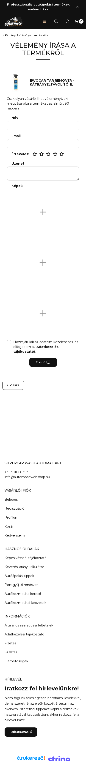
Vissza (13, 385)
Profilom (12, 517)
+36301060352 (16, 472)
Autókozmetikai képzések (25, 603)
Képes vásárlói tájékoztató (26, 558)
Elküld (43, 362)
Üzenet (17, 164)
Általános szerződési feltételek (29, 625)
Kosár (9, 526)
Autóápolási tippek (19, 576)
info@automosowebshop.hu (27, 477)
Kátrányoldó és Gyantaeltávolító (26, 35)
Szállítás (11, 652)
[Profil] (67, 21)
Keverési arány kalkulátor (24, 567)
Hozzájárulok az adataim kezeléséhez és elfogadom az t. (45, 347)
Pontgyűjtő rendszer (21, 585)
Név (14, 118)
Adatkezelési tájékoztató (24, 634)
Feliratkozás (20, 732)
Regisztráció (14, 508)
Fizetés (10, 643)
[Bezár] (77, 7)
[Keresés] (56, 21)
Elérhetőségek (16, 661)
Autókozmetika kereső (23, 594)
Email (16, 136)
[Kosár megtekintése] (79, 21)
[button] (44, 21)
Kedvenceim (15, 535)
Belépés (11, 499)
